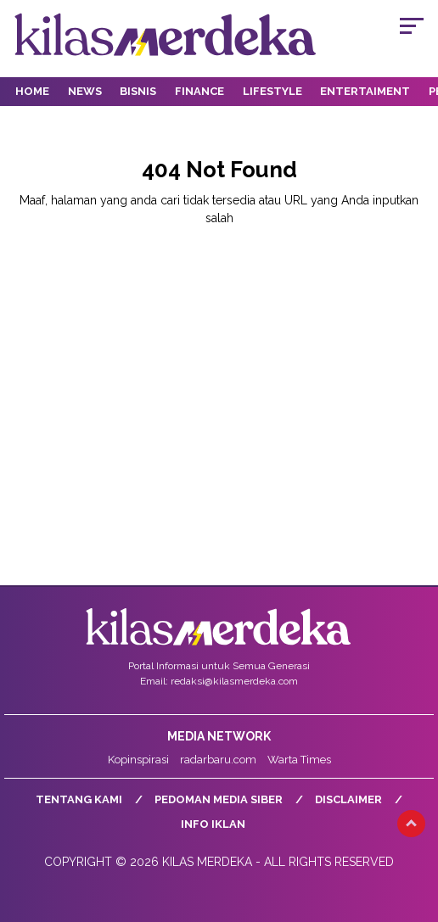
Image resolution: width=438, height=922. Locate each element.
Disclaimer (348, 799)
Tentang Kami (79, 799)
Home (32, 91)
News (85, 91)
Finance (199, 91)
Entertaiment (365, 91)
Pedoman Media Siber (218, 799)
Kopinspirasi (138, 759)
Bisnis (138, 91)
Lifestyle (272, 91)
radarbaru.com (218, 759)
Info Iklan (213, 824)
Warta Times (299, 759)
